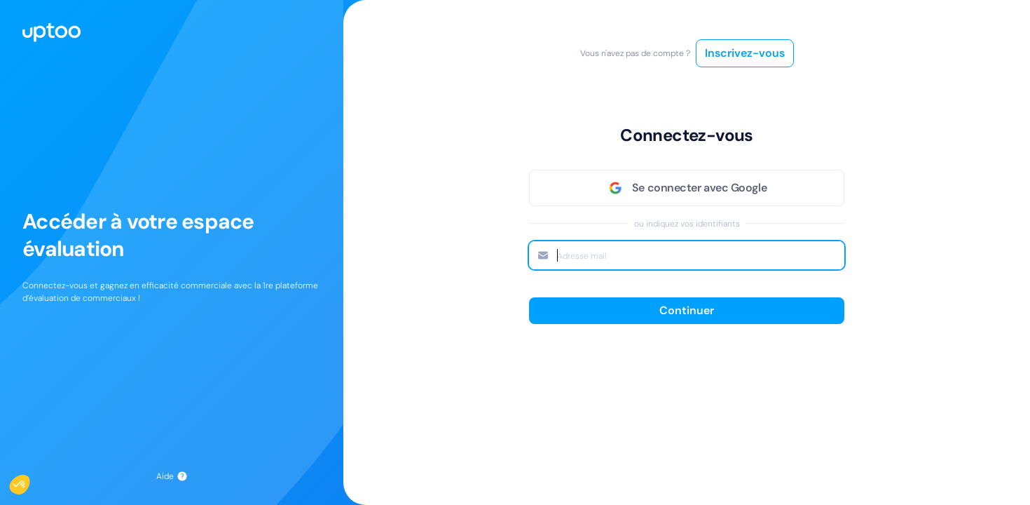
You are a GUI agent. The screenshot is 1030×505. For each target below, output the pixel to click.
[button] (29, 481)
